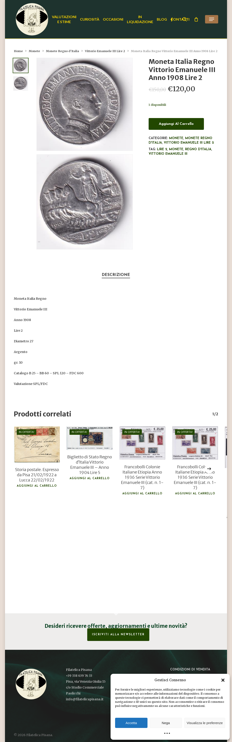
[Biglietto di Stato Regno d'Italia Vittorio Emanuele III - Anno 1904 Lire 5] (90, 438)
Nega (166, 723)
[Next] (209, 468)
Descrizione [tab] (116, 275)
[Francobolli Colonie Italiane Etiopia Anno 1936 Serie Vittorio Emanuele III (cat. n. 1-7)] (142, 443)
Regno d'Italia (198, 149)
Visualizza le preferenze (205, 723)
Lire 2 (162, 149)
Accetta (131, 723)
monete (176, 149)
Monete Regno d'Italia (62, 51)
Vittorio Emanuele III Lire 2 (105, 51)
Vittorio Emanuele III (168, 154)
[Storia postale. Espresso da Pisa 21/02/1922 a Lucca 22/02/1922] (37, 444)
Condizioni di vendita (190, 669)
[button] (223, 680)
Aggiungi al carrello (176, 124)
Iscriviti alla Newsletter (118, 634)
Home (18, 51)
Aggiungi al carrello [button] (37, 486)
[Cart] (196, 19)
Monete (34, 51)
